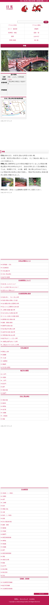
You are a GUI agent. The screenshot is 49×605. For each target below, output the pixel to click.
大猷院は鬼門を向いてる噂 (9, 341)
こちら (10, 79)
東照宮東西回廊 (6, 537)
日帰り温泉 (12, 40)
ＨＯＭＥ (32, 599)
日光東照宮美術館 (7, 588)
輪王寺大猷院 (6, 277)
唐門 (3, 387)
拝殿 (3, 556)
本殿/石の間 (5, 559)
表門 (3, 499)
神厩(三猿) (5, 509)
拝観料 (36, 29)
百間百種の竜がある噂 (8, 335)
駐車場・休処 (12, 32)
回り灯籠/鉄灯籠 (7, 521)
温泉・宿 (36, 32)
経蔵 (3, 518)
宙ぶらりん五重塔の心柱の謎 (10, 306)
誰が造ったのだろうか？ (9, 284)
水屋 (3, 512)
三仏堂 (4, 358)
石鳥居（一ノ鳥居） (8, 493)
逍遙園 (4, 354)
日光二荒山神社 (6, 274)
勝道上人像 (5, 351)
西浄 (3, 506)
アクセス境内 (36, 25)
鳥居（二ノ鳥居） (7, 515)
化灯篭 (4, 409)
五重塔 (4, 496)
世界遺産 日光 (6, 264)
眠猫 (3, 563)
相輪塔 (4, 364)
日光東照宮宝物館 (7, 582)
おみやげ (36, 36)
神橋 (3, 419)
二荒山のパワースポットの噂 (10, 344)
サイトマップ (24, 599)
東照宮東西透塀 (6, 553)
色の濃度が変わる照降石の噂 (10, 303)
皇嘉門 (4, 393)
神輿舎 (4, 406)
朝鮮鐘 (4, 528)
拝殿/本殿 (5, 390)
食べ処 (36, 40)
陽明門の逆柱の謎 (7, 325)
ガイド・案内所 (12, 29)
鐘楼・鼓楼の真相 (7, 322)
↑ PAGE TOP (41, 593)
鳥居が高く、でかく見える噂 (10, 297)
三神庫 (4, 502)
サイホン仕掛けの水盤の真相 (10, 316)
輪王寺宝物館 (6, 585)
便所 (12, 36)
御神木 (4, 403)
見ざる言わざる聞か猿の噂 (9, 313)
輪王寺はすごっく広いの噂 (9, 338)
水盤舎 (4, 377)
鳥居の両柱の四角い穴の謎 (9, 300)
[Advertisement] (17, 135)
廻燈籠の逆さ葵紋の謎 (8, 319)
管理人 (16, 599)
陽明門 (4, 534)
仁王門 (4, 374)
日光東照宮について (24, 280)
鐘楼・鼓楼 (5, 525)
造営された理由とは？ (8, 290)
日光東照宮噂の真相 (24, 293)
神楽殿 (4, 544)
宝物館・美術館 (24, 578)
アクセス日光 (12, 25)
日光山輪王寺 (6, 271)
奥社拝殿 (4, 569)
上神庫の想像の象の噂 (8, 310)
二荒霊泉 (4, 416)
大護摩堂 (4, 361)
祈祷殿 (4, 547)
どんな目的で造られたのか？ (10, 287)
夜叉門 (4, 383)
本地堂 (4, 531)
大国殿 (4, 412)
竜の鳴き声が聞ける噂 (8, 329)
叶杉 (3, 575)
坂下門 (4, 566)
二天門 (4, 380)
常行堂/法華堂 (6, 367)
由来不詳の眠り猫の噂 (8, 332)
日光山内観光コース (24, 261)
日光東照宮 (5, 267)
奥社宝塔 (4, 572)
